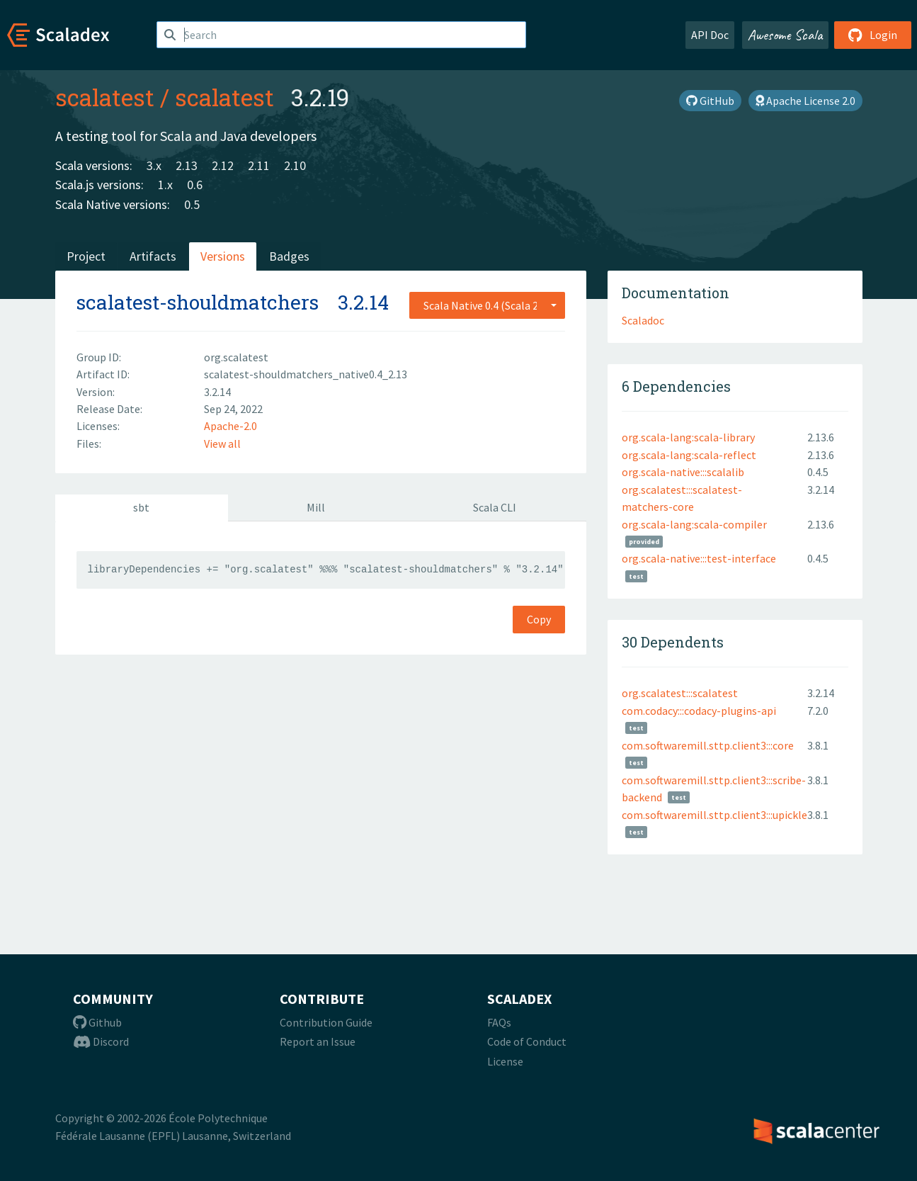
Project (86, 256)
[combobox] (487, 305)
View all (222, 443)
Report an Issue (317, 1041)
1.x (165, 184)
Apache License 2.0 (805, 101)
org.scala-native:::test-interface (699, 558)
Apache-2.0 (230, 426)
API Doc (710, 35)
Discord (101, 1041)
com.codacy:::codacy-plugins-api (699, 710)
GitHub (710, 101)
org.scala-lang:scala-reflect (689, 455)
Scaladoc (643, 320)
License (505, 1061)
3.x (154, 165)
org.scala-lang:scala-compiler (694, 524)
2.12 (223, 165)
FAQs (499, 1022)
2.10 (295, 165)
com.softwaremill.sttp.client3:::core (708, 745)
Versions (222, 256)
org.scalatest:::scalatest (680, 693)
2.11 (259, 165)
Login (872, 35)
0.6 (195, 184)
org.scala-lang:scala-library (688, 437)
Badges (289, 256)
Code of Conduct (526, 1041)
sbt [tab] (141, 507)
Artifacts (153, 256)
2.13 (187, 165)
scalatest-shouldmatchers (197, 302)
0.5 (192, 204)
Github (97, 1022)
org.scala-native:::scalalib (683, 472)
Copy (539, 619)
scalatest (104, 97)
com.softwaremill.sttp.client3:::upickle (714, 815)
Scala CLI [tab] (494, 507)
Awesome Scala (785, 35)
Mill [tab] (316, 507)
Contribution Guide (326, 1022)
